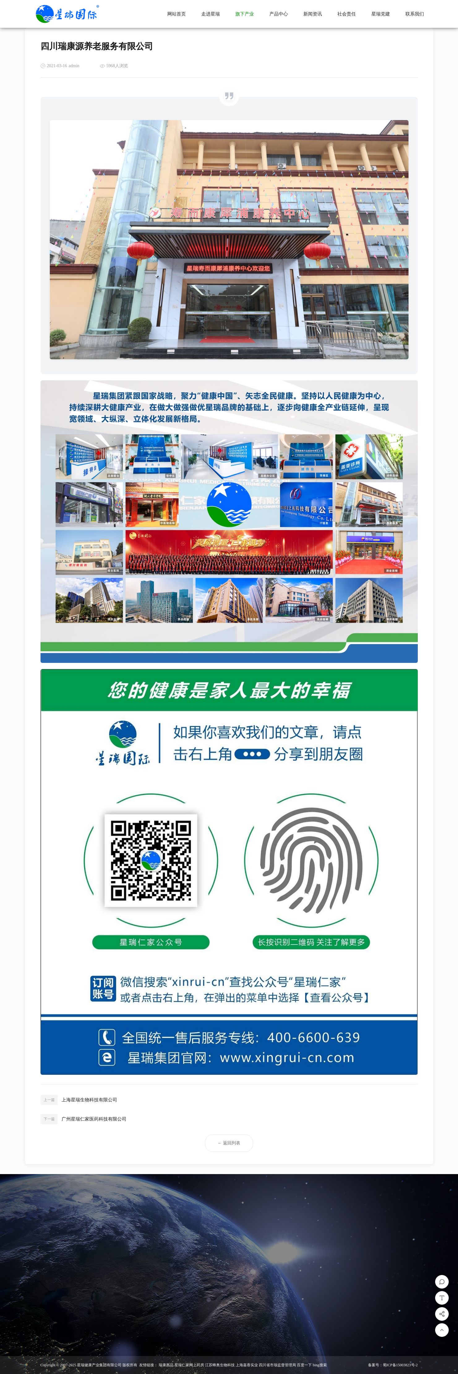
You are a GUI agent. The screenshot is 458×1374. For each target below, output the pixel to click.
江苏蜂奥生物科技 (220, 1365)
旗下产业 (244, 13)
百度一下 (304, 1365)
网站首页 (176, 13)
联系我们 (414, 13)
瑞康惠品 (166, 1365)
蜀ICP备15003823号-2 (400, 1365)
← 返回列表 (229, 1141)
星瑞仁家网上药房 (189, 1365)
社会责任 (346, 13)
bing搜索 (320, 1365)
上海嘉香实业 (247, 1365)
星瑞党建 (380, 13)
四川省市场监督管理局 (277, 1365)
